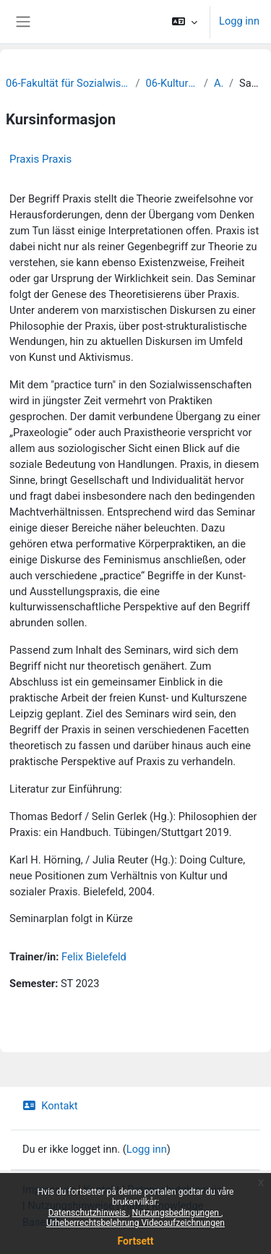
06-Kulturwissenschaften (172, 83)
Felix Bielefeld (93, 956)
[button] (185, 21)
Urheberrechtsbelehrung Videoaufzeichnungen (135, 1223)
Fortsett (136, 1241)
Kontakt (50, 1105)
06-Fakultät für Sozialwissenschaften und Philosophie (67, 83)
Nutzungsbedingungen (176, 1213)
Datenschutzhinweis (88, 1213)
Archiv (218, 83)
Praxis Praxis (40, 159)
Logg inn (239, 20)
